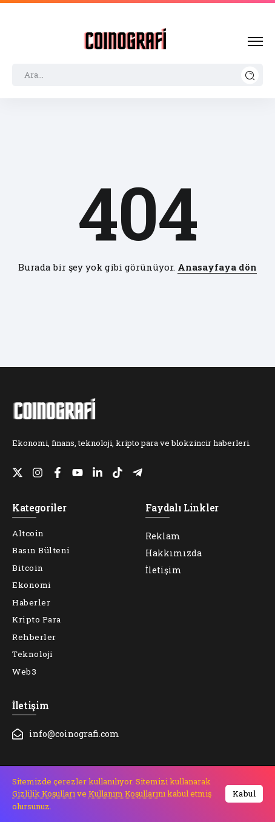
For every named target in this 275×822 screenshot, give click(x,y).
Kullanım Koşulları (123, 793)
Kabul (244, 793)
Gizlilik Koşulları (43, 793)
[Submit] (250, 75)
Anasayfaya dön (217, 267)
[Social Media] (17, 472)
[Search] (137, 75)
